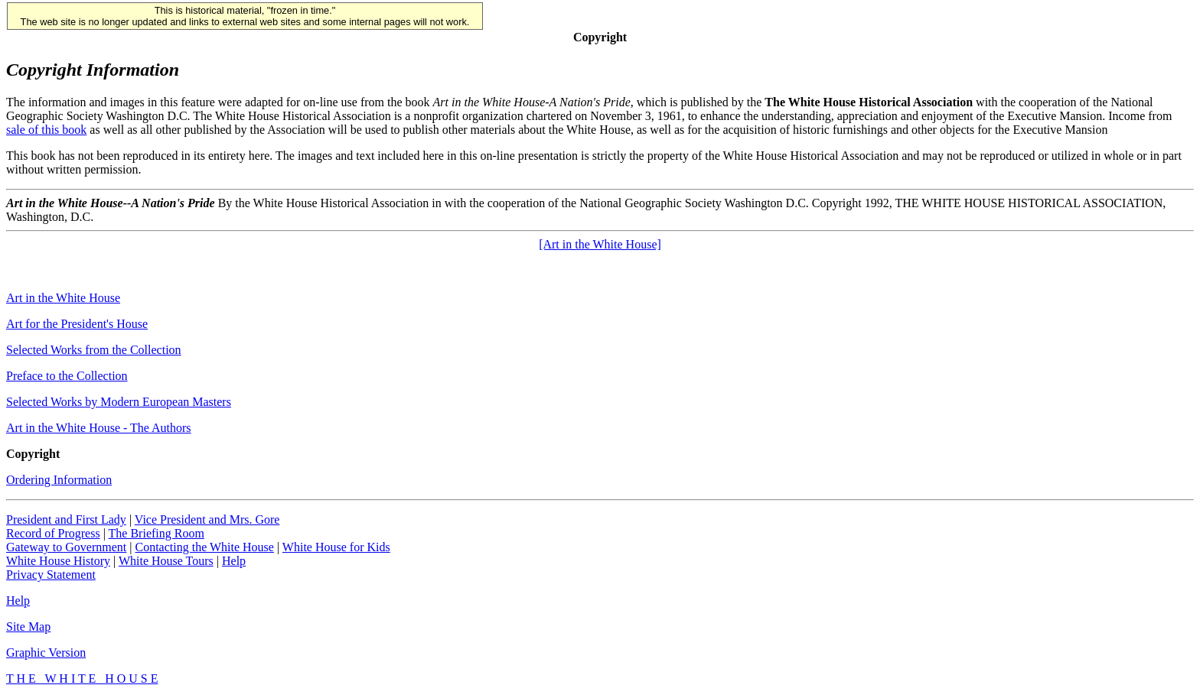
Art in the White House (63, 297)
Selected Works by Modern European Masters (118, 401)
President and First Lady (66, 519)
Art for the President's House (77, 323)
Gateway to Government (66, 547)
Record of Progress (53, 533)
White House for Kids (336, 547)
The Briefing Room (156, 533)
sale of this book (46, 129)
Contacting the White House (204, 547)
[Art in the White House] (600, 244)
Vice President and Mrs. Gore (207, 519)
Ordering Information (59, 479)
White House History (58, 560)
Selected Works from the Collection (93, 349)
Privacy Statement (51, 574)
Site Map (28, 626)
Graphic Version (46, 652)
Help (234, 560)
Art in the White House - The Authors (98, 427)
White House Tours (166, 560)
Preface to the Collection (67, 375)
